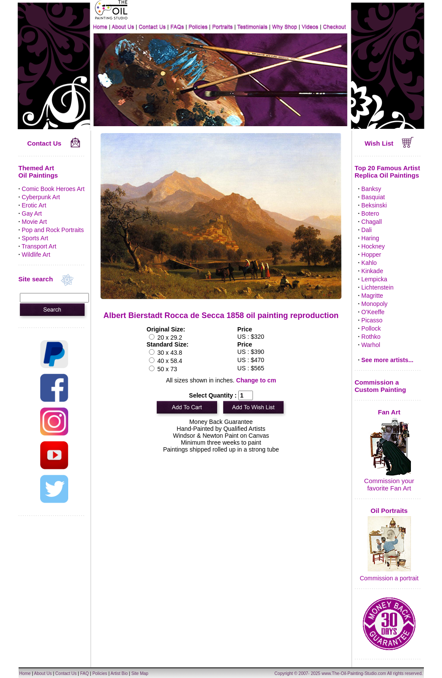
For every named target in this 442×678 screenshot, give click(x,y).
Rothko (370, 336)
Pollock (371, 328)
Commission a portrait (389, 578)
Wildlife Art (36, 254)
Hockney (373, 246)
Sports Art (35, 238)
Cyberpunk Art (41, 197)
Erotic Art (34, 205)
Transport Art (39, 246)
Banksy (371, 188)
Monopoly (374, 303)
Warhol (370, 344)
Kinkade (372, 270)
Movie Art (34, 221)
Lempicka (374, 279)
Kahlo (369, 262)
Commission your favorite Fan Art (389, 484)
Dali (366, 229)
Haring (370, 238)
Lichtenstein (377, 287)
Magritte (372, 295)
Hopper (371, 254)
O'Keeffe (373, 312)
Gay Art (32, 213)
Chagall (371, 221)
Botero (370, 213)
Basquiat (373, 197)
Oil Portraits (389, 510)
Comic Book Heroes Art (53, 188)
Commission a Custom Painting (380, 386)
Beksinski (374, 205)
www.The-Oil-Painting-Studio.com (354, 673)
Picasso (371, 320)
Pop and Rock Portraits (53, 229)
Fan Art (389, 412)
